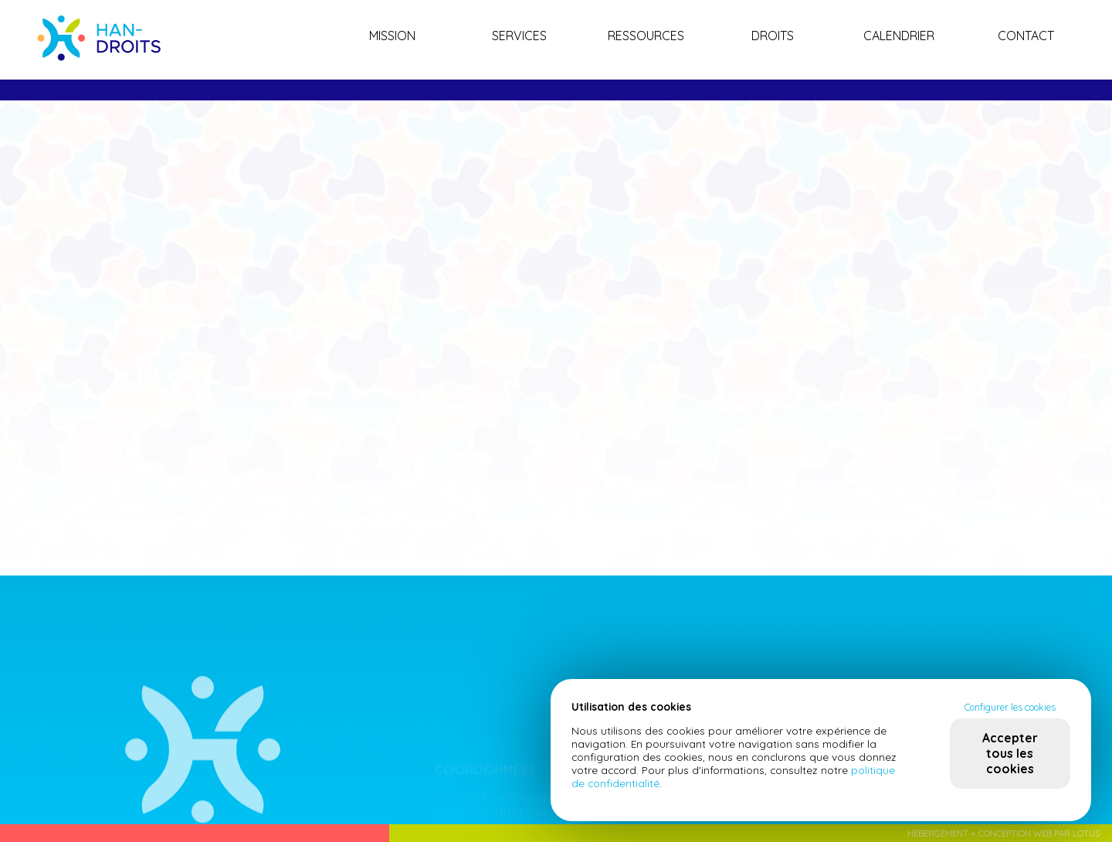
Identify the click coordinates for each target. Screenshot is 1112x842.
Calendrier (898, 35)
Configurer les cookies (1010, 707)
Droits (772, 35)
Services (519, 35)
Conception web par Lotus (1039, 833)
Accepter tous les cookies (1010, 753)
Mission (392, 35)
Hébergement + (942, 833)
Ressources (646, 35)
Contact (1026, 35)
